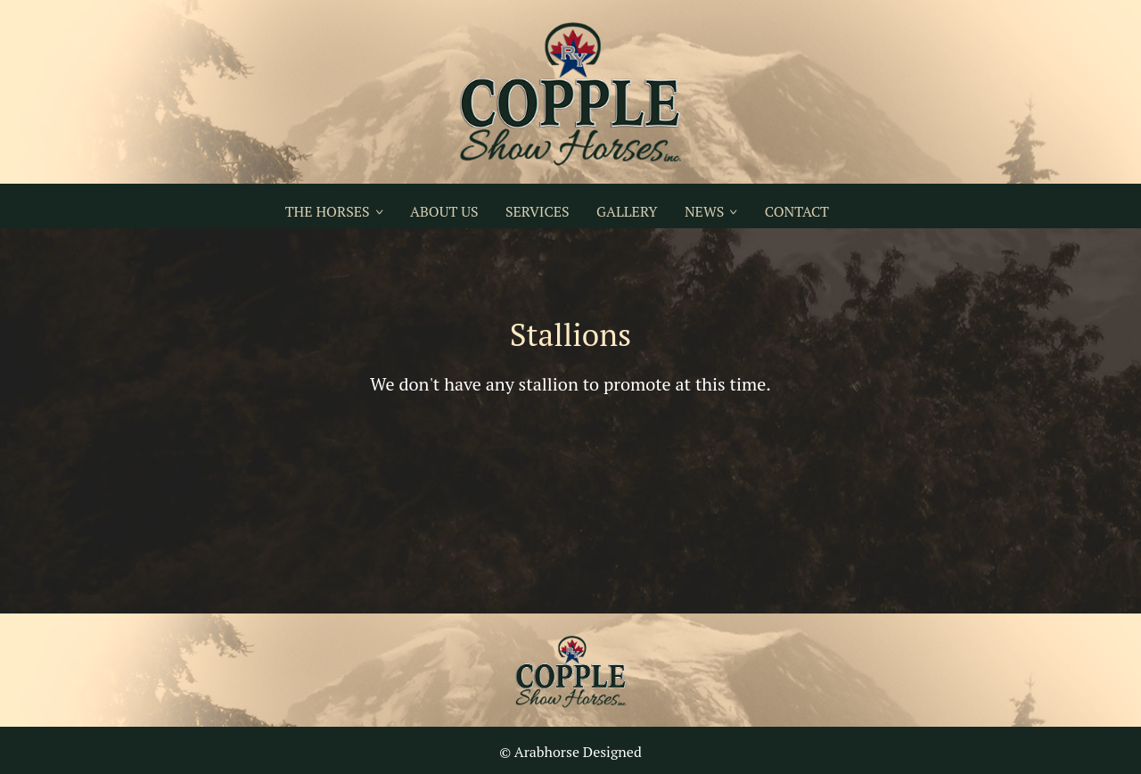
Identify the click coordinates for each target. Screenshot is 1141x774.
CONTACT (797, 211)
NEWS (705, 211)
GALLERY (626, 211)
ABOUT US (444, 211)
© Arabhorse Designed (570, 752)
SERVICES (537, 211)
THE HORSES (327, 211)
